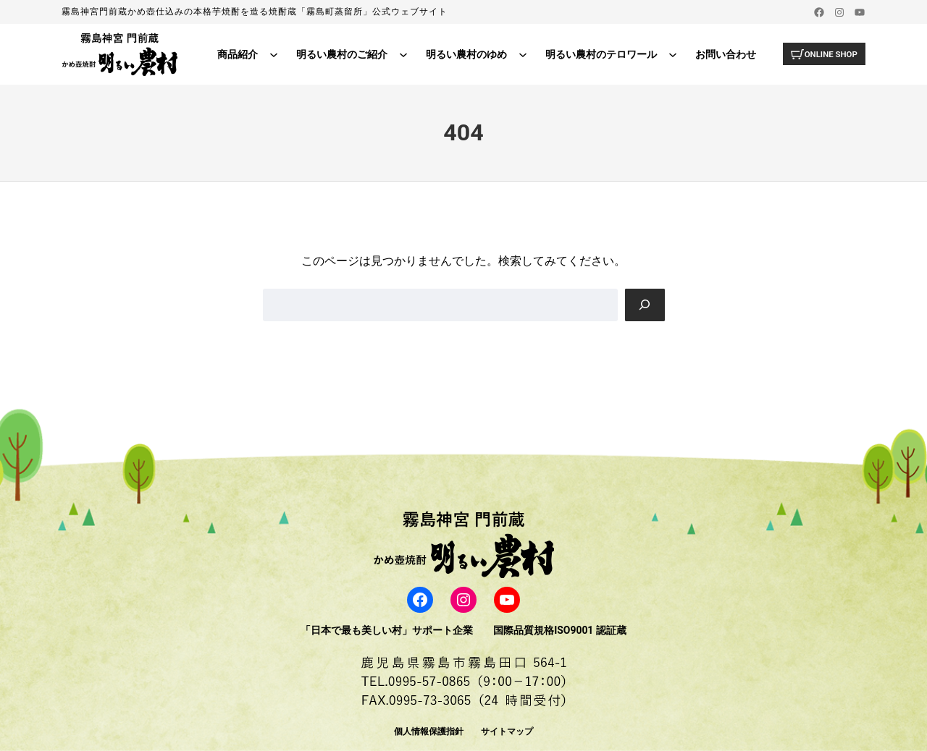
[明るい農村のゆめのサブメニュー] (520, 54)
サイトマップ (507, 731)
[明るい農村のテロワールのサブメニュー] (670, 54)
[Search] (644, 305)
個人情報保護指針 (429, 731)
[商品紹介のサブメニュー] (271, 54)
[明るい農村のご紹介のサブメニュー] (400, 54)
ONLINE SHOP (829, 53)
